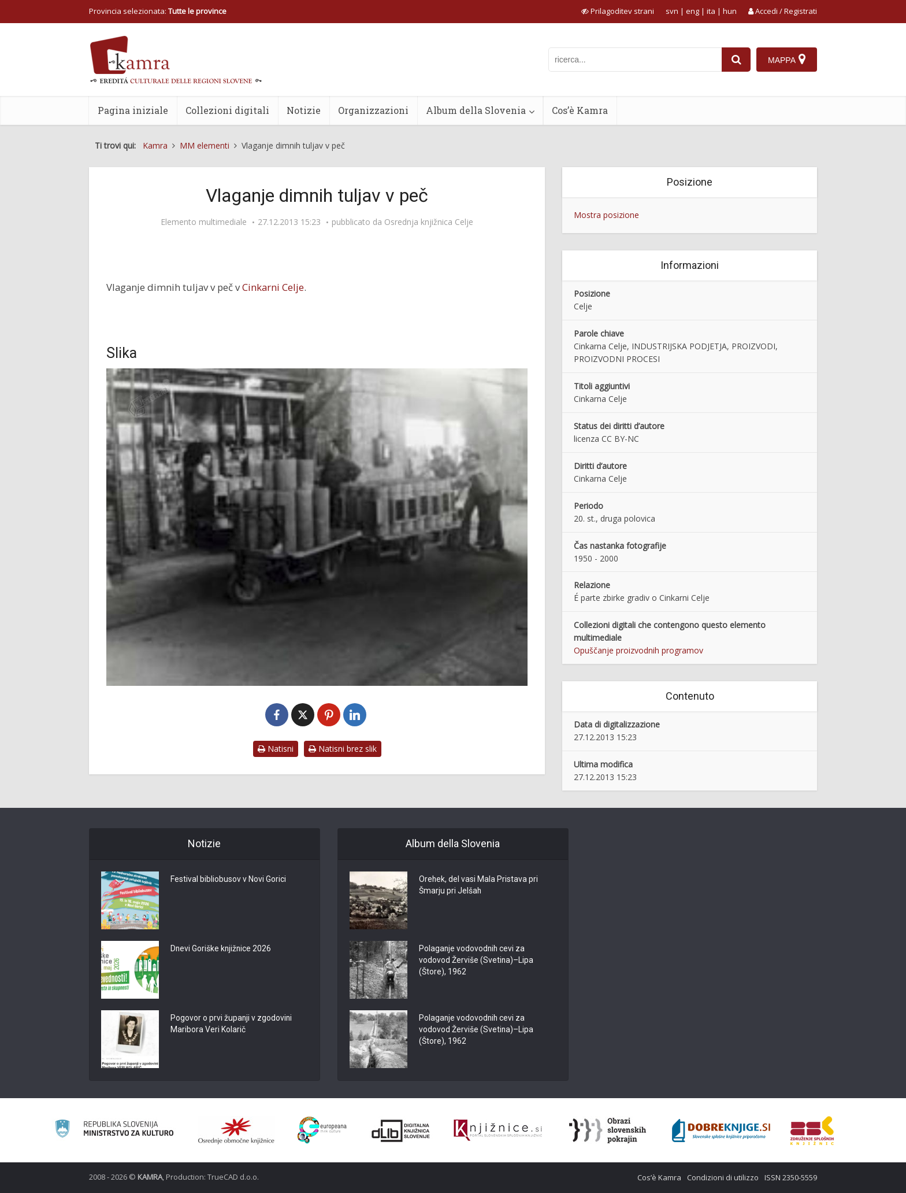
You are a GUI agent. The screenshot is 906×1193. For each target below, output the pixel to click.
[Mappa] (786, 59)
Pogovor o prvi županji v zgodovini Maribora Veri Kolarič (231, 1024)
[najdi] (736, 59)
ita (711, 11)
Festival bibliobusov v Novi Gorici (228, 880)
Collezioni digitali (227, 110)
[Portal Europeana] (322, 1130)
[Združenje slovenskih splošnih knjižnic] (498, 1130)
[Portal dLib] (401, 1130)
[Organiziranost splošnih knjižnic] (236, 1130)
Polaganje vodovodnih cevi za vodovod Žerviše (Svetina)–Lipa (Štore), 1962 (476, 961)
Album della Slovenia (476, 110)
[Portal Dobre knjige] (721, 1130)
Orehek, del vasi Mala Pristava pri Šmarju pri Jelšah (479, 886)
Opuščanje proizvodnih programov (638, 650)
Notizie (304, 110)
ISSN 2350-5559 (790, 1177)
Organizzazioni (373, 110)
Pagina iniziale (133, 110)
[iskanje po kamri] (635, 59)
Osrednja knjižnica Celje (428, 222)
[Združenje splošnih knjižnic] (812, 1130)
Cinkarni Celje (273, 287)
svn (672, 11)
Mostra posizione (606, 214)
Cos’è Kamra (580, 110)
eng (692, 11)
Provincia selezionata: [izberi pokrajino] (157, 11)
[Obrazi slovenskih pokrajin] (607, 1130)
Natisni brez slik (343, 748)
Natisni (276, 748)
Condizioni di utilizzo (723, 1177)
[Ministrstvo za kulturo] (114, 1130)
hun (730, 11)
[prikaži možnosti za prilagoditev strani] (617, 11)
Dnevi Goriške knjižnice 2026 (221, 949)
